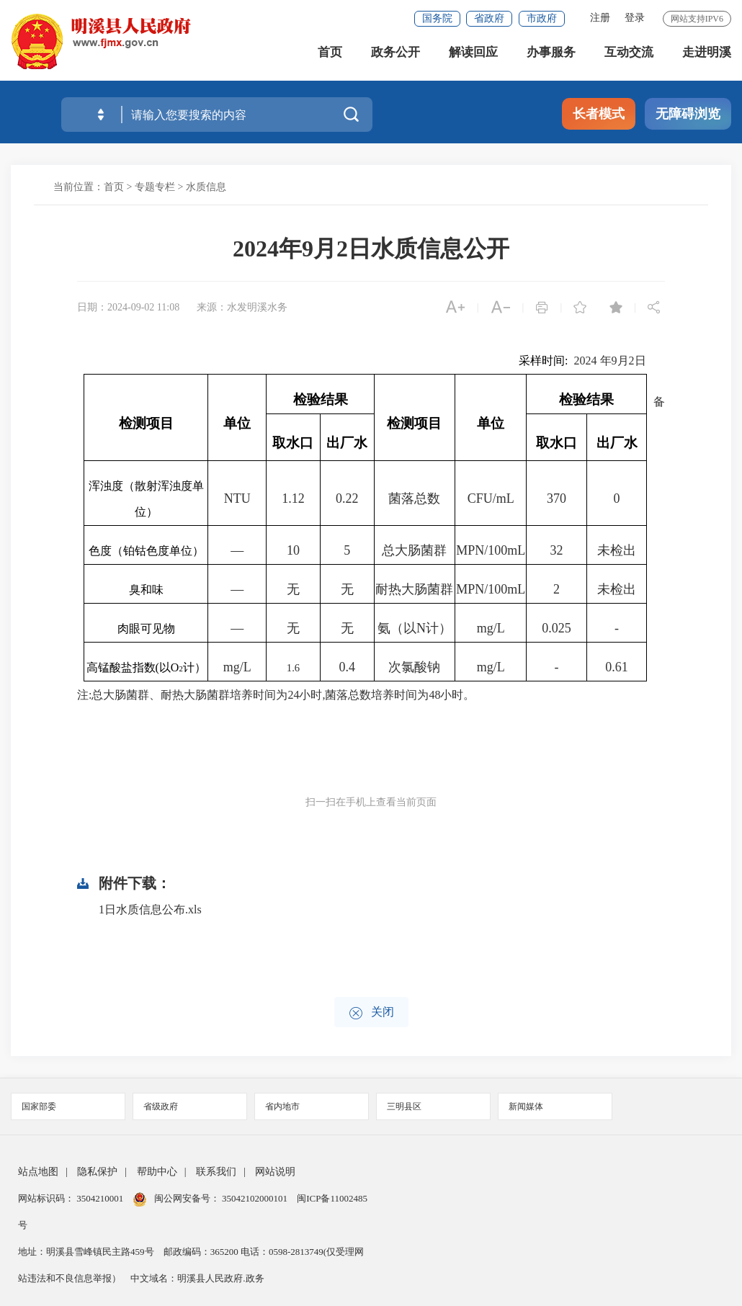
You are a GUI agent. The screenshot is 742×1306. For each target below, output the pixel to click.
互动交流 (628, 57)
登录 (635, 17)
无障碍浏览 (688, 114)
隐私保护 (97, 1171)
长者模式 (599, 114)
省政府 (489, 18)
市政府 (542, 18)
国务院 (437, 18)
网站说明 (275, 1171)
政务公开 (395, 57)
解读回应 (473, 57)
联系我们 (216, 1171)
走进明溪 (706, 57)
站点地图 (38, 1171)
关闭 (371, 1013)
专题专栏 (155, 187)
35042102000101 (255, 1198)
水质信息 (206, 187)
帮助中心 (157, 1171)
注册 (600, 17)
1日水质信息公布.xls (150, 909)
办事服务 (551, 57)
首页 (330, 57)
